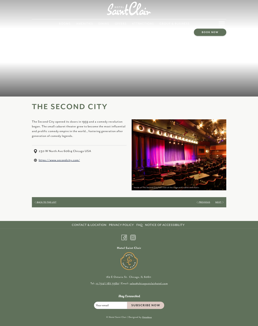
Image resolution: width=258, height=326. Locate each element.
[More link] (221, 23)
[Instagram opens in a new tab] (133, 237)
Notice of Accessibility (165, 225)
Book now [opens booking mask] (210, 32)
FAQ (139, 225)
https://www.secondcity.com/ (59, 160)
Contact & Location (89, 225)
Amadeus (147, 317)
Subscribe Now (145, 305)
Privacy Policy (121, 225)
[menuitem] (65, 23)
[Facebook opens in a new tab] (124, 237)
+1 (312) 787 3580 (107, 283)
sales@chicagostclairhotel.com (149, 283)
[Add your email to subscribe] (110, 305)
